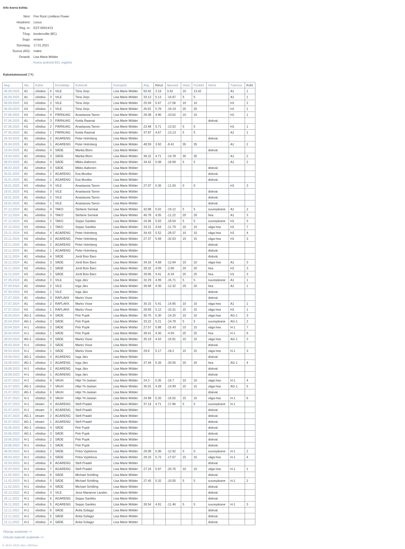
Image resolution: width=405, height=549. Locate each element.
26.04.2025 (11, 138)
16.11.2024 (11, 256)
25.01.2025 (11, 173)
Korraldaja (62, 85)
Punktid (199, 85)
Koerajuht (120, 85)
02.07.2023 (11, 404)
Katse (39, 85)
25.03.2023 (11, 463)
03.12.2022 (11, 492)
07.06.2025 (11, 114)
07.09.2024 (11, 280)
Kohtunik (81, 85)
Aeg (7, 85)
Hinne (212, 85)
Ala (26, 85)
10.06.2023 (11, 427)
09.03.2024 (11, 339)
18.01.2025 (11, 185)
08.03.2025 (11, 162)
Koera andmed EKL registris (52, 62)
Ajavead (172, 85)
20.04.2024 (11, 315)
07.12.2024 (11, 209)
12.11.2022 (11, 510)
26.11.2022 (11, 498)
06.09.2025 (11, 91)
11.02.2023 (11, 474)
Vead (186, 85)
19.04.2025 (11, 150)
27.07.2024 (11, 297)
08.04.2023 (11, 451)
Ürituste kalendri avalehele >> (23, 537)
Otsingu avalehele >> (17, 531)
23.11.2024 (11, 232)
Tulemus (236, 85)
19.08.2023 (11, 356)
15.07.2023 (11, 380)
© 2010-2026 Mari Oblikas (20, 545)
